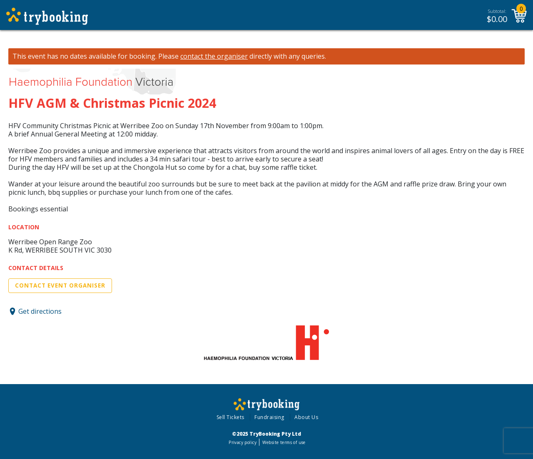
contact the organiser (214, 56)
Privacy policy (243, 442)
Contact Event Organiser (60, 285)
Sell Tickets (230, 417)
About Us (306, 417)
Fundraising (269, 417)
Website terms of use (283, 442)
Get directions (40, 311)
